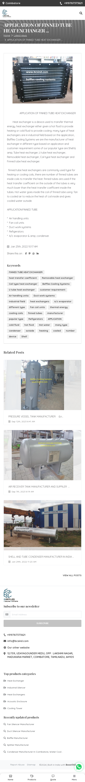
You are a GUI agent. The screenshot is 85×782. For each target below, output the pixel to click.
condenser (15, 330)
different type (17, 307)
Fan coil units (37, 307)
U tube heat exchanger (22, 289)
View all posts (72, 575)
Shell (24, 336)
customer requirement (52, 289)
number (70, 330)
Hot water (44, 325)
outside (30, 330)
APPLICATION (55, 319)
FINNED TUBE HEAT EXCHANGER (26, 272)
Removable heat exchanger (57, 278)
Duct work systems (44, 295)
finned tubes (35, 313)
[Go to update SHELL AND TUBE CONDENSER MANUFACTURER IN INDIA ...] (42, 532)
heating (43, 330)
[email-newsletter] (45, 614)
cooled (57, 330)
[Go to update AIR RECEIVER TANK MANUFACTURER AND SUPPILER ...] (42, 462)
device (12, 336)
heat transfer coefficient (23, 278)
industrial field (17, 301)
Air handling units (18, 295)
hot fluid (29, 325)
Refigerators (35, 319)
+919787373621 (71, 3)
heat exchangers (39, 301)
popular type (16, 319)
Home (7, 35)
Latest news (20, 35)
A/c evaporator (62, 301)
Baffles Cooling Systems (56, 284)
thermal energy (59, 307)
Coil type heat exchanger (23, 284)
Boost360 (71, 764)
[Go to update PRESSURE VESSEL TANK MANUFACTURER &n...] (42, 392)
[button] (81, 13)
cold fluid (14, 325)
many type (61, 325)
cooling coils (16, 313)
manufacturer (55, 313)
